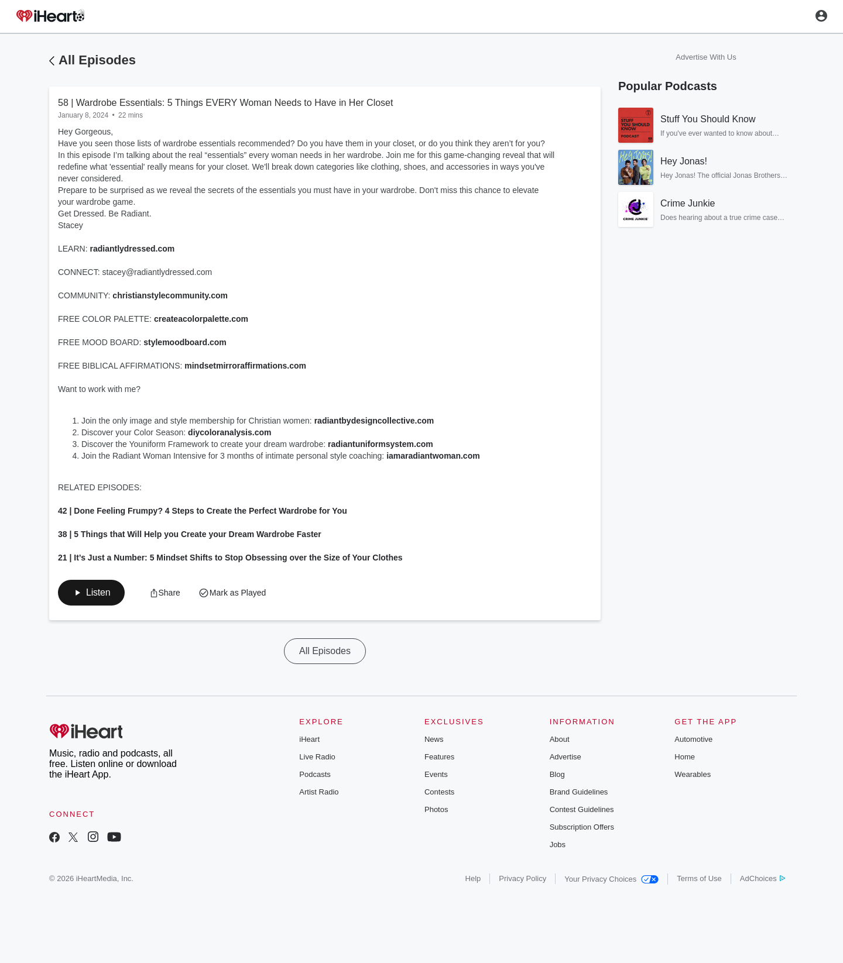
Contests (439, 791)
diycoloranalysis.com (229, 432)
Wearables (692, 774)
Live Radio (317, 756)
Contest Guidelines (582, 809)
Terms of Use (699, 878)
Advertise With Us (706, 57)
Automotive (693, 739)
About (560, 739)
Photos (436, 809)
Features (439, 756)
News (434, 739)
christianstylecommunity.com (170, 295)
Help (473, 878)
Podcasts (314, 774)
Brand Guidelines (579, 791)
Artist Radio (318, 791)
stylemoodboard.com (185, 342)
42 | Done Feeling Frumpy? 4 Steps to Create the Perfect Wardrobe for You (202, 510)
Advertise (565, 756)
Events (436, 774)
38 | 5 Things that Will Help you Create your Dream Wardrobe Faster (189, 534)
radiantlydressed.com (132, 248)
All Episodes (97, 60)
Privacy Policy (522, 878)
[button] (91, 593)
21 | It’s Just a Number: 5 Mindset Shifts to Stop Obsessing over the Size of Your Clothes (230, 557)
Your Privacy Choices (611, 879)
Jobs (558, 844)
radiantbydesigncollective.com (374, 420)
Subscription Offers (582, 827)
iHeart (309, 739)
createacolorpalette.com (201, 319)
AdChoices (762, 878)
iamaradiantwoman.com (433, 455)
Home (684, 756)
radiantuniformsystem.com (380, 444)
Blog (557, 774)
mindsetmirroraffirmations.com (245, 365)
